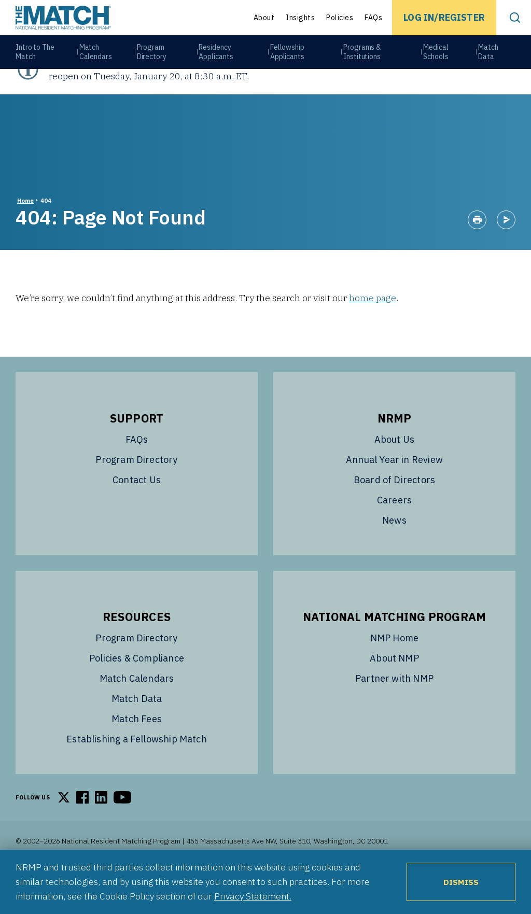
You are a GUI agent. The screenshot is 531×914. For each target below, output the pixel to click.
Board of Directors (394, 515)
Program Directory (152, 57)
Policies (339, 17)
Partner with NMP (394, 714)
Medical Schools (436, 57)
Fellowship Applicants (288, 57)
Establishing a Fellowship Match (136, 774)
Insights (300, 17)
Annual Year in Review (394, 495)
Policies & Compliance (136, 693)
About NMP (394, 693)
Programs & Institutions (363, 57)
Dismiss (461, 882)
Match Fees (136, 754)
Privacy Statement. (252, 896)
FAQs (373, 17)
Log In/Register (444, 17)
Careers (394, 535)
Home (25, 235)
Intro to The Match (35, 57)
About (264, 17)
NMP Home (394, 673)
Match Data (489, 57)
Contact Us (137, 515)
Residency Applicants (217, 57)
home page (372, 333)
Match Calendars (95, 57)
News (394, 555)
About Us (394, 475)
